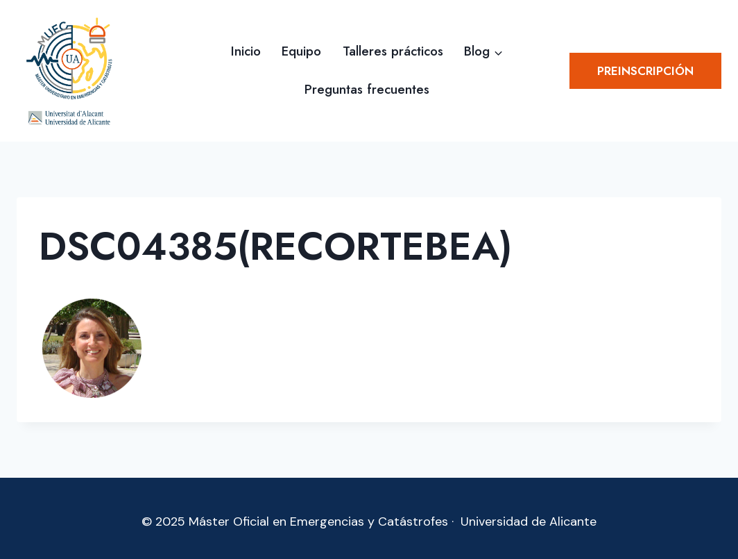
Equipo (301, 51)
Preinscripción (645, 70)
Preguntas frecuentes (366, 89)
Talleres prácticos (393, 51)
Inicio (246, 51)
